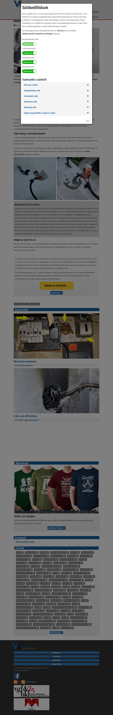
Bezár (88, 121)
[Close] (89, 6)
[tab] (56, 84)
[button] (31, 84)
